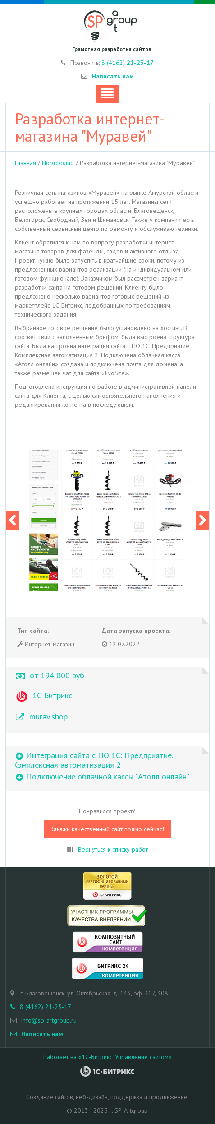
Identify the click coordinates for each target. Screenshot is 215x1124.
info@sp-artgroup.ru (49, 1020)
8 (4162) (127, 63)
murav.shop (48, 716)
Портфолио (58, 163)
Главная (25, 163)
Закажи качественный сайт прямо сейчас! (107, 829)
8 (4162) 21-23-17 (40, 1007)
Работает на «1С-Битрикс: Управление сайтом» (107, 1057)
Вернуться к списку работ (113, 849)
